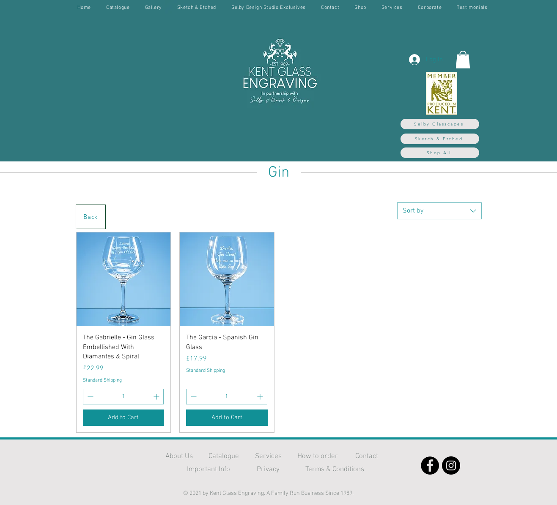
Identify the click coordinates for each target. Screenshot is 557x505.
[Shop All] (440, 152)
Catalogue (224, 456)
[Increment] (157, 396)
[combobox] (439, 210)
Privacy (268, 469)
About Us (179, 456)
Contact (366, 456)
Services (268, 456)
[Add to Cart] (124, 417)
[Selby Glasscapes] (440, 124)
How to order (317, 456)
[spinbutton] (123, 396)
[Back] (91, 217)
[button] (462, 59)
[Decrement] (89, 396)
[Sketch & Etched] (440, 139)
